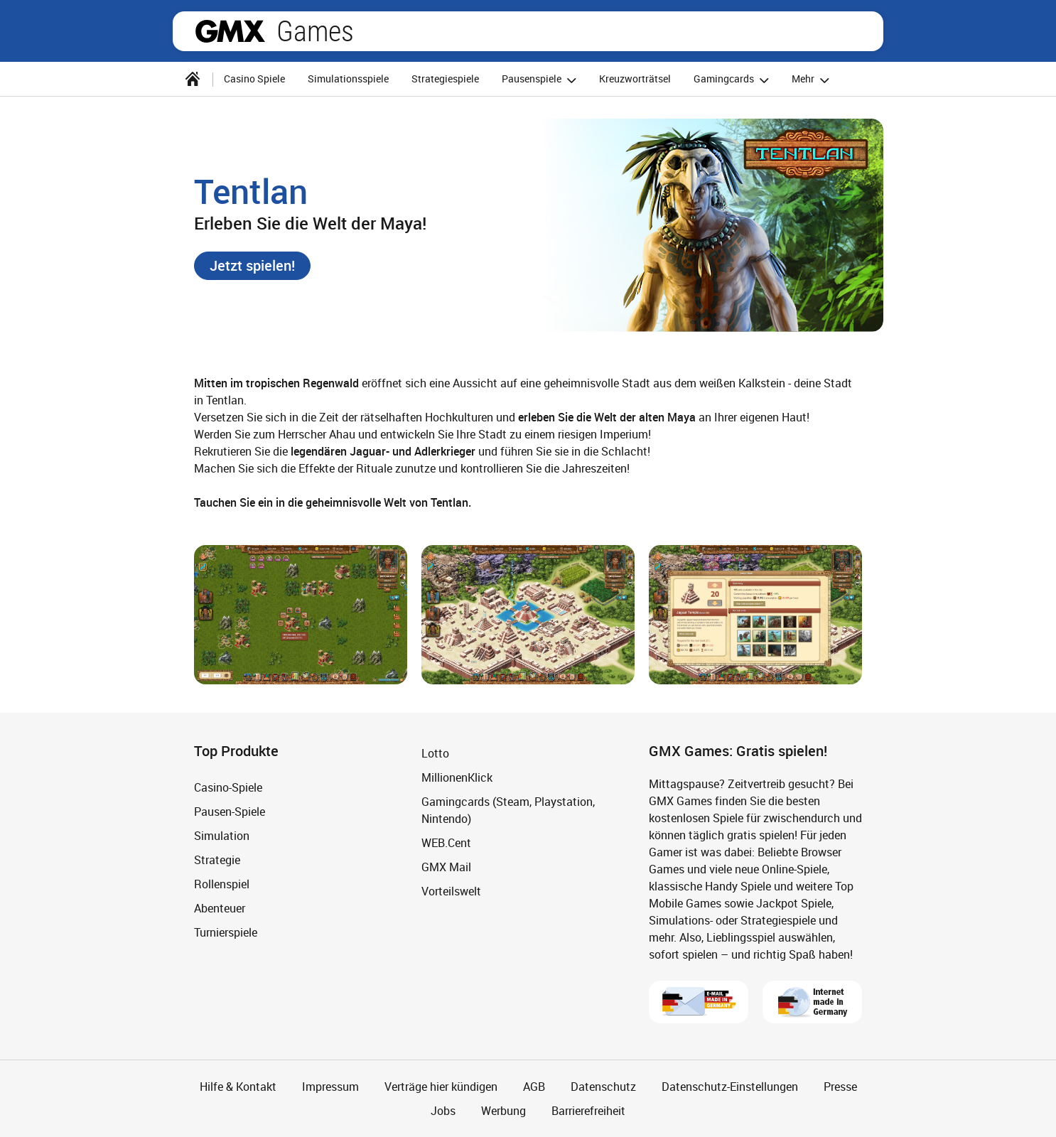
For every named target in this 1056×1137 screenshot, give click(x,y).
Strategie (217, 860)
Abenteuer (219, 908)
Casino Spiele (254, 78)
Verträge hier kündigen (440, 1086)
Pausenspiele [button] (541, 80)
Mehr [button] (813, 80)
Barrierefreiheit (588, 1111)
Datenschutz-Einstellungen (730, 1086)
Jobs (443, 1111)
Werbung (503, 1111)
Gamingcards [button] (733, 80)
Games (315, 31)
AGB (534, 1086)
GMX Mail (446, 867)
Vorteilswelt (451, 891)
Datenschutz (603, 1086)
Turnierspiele (225, 932)
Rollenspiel (221, 884)
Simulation (221, 836)
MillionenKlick (456, 777)
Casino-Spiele (228, 787)
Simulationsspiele (348, 78)
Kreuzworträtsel (635, 78)
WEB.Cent (446, 843)
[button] (252, 266)
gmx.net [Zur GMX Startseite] (230, 31)
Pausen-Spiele (229, 811)
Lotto (435, 753)
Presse (840, 1086)
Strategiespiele (445, 78)
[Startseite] (192, 79)
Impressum (330, 1086)
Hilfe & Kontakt (238, 1086)
